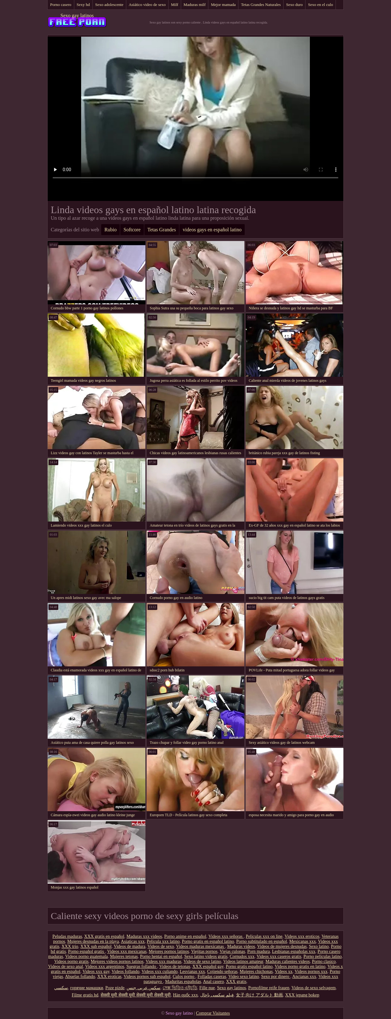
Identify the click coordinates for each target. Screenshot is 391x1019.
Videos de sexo (161, 946)
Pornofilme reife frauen (268, 987)
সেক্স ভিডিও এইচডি (180, 987)
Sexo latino (319, 946)
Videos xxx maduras (163, 961)
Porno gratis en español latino (208, 941)
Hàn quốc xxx (185, 995)
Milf (174, 4)
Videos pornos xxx (311, 971)
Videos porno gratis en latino (300, 966)
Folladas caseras (212, 976)
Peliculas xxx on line (264, 936)
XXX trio (69, 946)
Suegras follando (142, 966)
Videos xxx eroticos (301, 936)
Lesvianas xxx (192, 971)
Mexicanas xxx (302, 941)
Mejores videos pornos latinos (117, 961)
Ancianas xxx (304, 976)
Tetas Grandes (162, 229)
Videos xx (283, 971)
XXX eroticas (109, 976)
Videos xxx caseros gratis (279, 956)
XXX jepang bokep (302, 995)
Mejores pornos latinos (169, 951)
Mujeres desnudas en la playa (93, 941)
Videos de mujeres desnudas (282, 946)
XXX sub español (96, 946)
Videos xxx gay (95, 971)
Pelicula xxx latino (163, 941)
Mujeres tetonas (124, 956)
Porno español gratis (86, 951)
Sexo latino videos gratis (205, 956)
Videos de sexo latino (202, 961)
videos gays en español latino (212, 229)
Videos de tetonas (174, 966)
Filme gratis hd (85, 995)
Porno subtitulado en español (261, 941)
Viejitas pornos (204, 951)
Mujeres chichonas (256, 971)
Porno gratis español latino (249, 966)
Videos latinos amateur (243, 961)
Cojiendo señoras (222, 971)
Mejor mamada (223, 4)
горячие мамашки (86, 987)
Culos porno (184, 976)
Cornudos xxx (242, 956)
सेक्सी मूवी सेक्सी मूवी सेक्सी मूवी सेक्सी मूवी (136, 995)
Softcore (131, 229)
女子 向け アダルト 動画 (259, 995)
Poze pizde (114, 987)
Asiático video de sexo (147, 4)
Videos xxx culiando (160, 971)
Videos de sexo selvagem (313, 987)
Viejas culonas (232, 951)
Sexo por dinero (275, 976)
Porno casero (60, 4)
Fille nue (207, 987)
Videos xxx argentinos (104, 966)
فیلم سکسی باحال (217, 995)
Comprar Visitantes (213, 1013)
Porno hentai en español (161, 956)
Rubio (110, 229)
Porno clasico (324, 961)
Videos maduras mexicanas (200, 946)
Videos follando (125, 971)
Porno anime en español (185, 936)
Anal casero (213, 981)
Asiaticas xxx (133, 941)
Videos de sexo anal (65, 966)
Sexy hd (83, 4)
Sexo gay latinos (77, 15)
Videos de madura (129, 946)
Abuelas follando (80, 976)
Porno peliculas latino (323, 956)
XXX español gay (207, 966)
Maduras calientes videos (287, 961)
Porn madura (258, 951)
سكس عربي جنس (143, 987)
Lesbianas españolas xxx (293, 951)
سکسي (61, 987)
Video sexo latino (243, 976)
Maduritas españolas (183, 981)
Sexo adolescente (109, 4)
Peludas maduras (67, 936)
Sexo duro (294, 4)
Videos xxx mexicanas (127, 951)
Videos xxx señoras (225, 936)
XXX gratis (236, 981)
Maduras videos (241, 946)
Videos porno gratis (71, 961)
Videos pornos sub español (147, 976)
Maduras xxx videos (144, 936)
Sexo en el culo (320, 4)
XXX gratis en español (104, 936)
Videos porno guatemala (86, 956)
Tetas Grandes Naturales (261, 4)
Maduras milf (195, 4)
